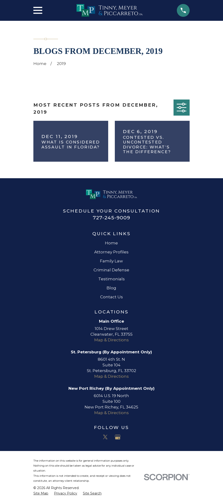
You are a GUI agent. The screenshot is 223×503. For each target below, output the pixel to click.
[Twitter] (105, 437)
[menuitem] (40, 493)
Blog (111, 288)
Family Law (111, 261)
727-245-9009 (111, 218)
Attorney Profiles (111, 252)
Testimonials (111, 279)
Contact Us (111, 297)
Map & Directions (111, 340)
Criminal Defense (111, 270)
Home (111, 243)
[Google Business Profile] (117, 437)
